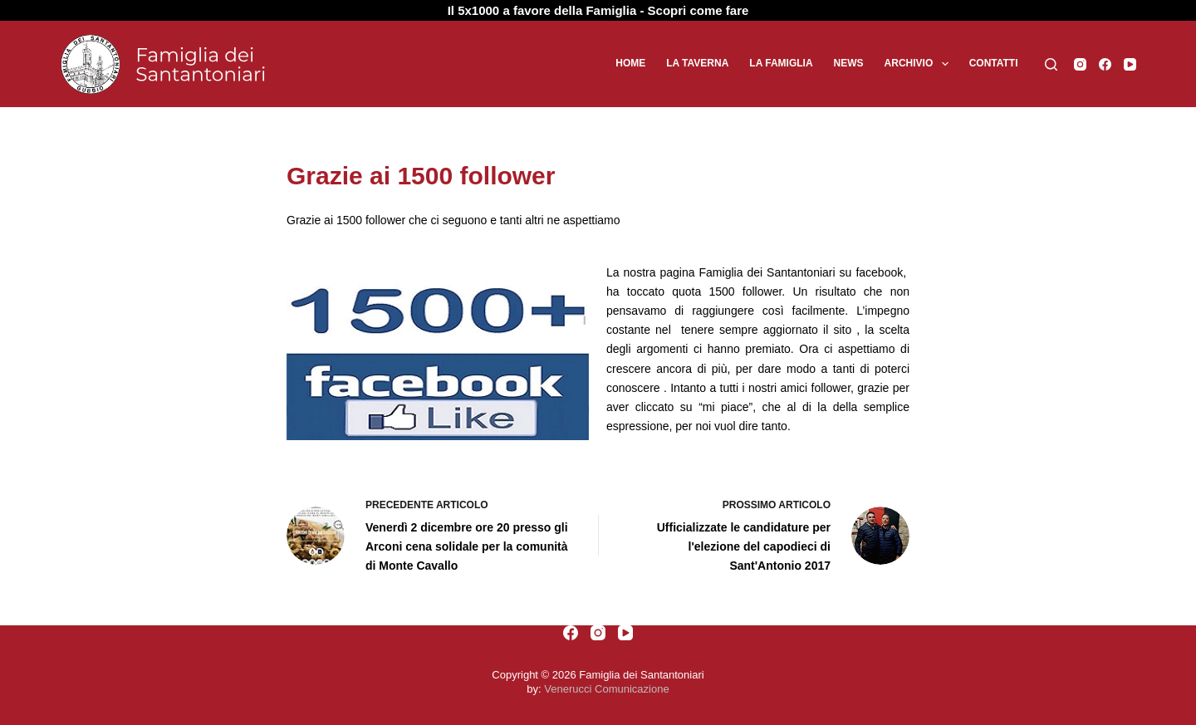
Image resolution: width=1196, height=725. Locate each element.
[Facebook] (1105, 64)
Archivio (920, 64)
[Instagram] (1080, 64)
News (849, 63)
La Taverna (697, 63)
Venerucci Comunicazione (606, 689)
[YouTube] (1130, 64)
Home (630, 63)
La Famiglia (780, 63)
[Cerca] (1051, 64)
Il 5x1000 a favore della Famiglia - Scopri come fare (598, 10)
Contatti (993, 63)
